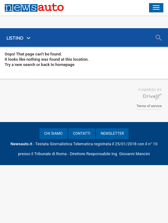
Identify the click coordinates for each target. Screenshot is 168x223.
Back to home (17, 70)
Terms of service (149, 106)
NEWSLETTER (112, 133)
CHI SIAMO (53, 133)
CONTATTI (81, 133)
